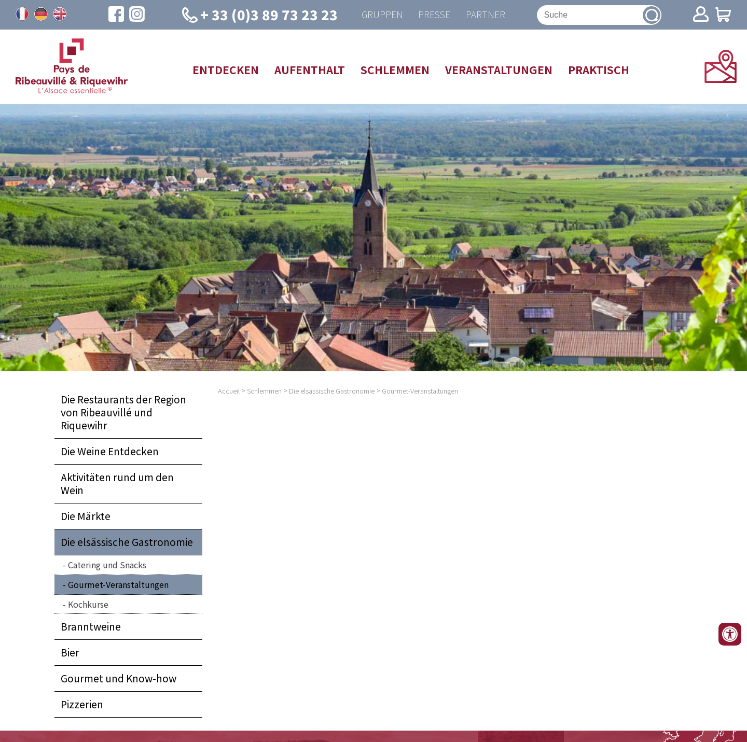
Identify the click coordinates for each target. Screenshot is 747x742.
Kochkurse (88, 604)
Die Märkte (85, 516)
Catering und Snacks (107, 564)
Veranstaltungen (498, 69)
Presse (434, 15)
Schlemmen (395, 69)
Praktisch (598, 69)
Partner (485, 15)
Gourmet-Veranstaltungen (118, 584)
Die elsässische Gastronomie (127, 542)
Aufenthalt (309, 69)
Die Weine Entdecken (110, 451)
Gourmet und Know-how (118, 678)
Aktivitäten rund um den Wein (117, 484)
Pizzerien (82, 704)
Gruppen (382, 15)
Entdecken (225, 69)
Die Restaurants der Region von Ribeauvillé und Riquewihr (123, 413)
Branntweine (91, 627)
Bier (70, 653)
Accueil (229, 391)
